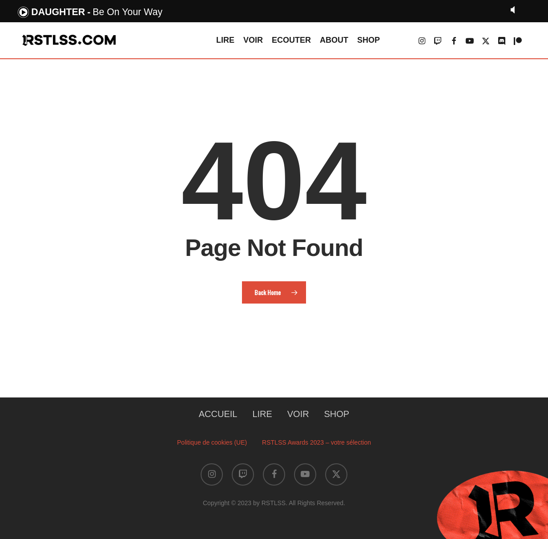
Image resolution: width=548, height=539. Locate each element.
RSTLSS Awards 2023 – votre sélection (316, 442)
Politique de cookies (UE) (212, 442)
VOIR (298, 414)
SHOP (337, 414)
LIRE (262, 414)
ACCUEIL (218, 414)
